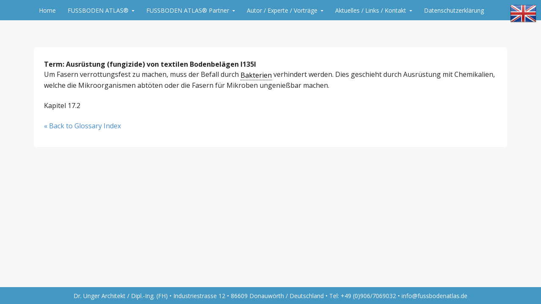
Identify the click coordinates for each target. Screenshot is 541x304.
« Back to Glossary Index (82, 125)
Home (47, 10)
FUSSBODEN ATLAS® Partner (187, 10)
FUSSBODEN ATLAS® (98, 10)
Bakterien (256, 75)
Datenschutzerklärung (454, 10)
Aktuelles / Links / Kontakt (370, 10)
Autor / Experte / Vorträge (282, 10)
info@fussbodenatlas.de (434, 296)
